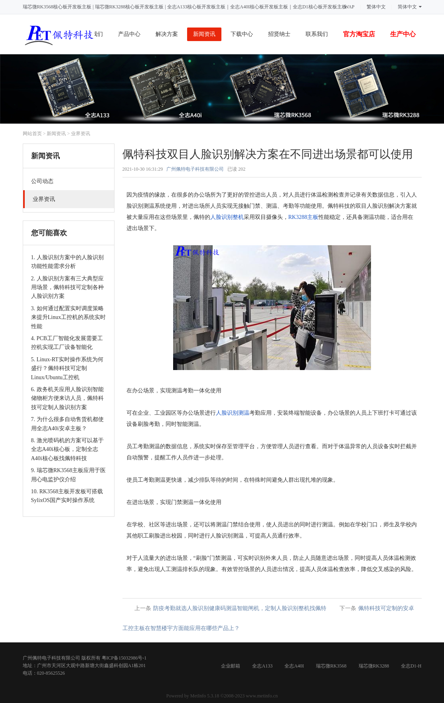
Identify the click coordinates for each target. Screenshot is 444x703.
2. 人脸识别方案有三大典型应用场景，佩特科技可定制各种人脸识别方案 (67, 287)
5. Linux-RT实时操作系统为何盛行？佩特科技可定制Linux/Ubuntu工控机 (67, 368)
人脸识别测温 (232, 413)
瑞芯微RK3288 (374, 666)
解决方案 (167, 34)
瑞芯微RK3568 (331, 666)
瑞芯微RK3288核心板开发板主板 (129, 7)
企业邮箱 (230, 666)
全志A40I (294, 666)
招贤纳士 (279, 34)
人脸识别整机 (227, 217)
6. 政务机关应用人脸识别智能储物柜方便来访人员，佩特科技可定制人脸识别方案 (67, 398)
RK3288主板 (303, 217)
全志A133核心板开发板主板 (196, 7)
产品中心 (129, 34)
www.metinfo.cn (262, 696)
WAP (349, 7)
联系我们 (317, 34)
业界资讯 (80, 133)
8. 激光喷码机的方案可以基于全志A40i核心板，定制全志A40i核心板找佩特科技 (67, 449)
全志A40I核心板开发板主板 (259, 7)
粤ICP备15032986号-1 (124, 658)
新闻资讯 (204, 34)
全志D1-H (411, 666)
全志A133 (262, 666)
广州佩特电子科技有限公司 (195, 169)
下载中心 (242, 34)
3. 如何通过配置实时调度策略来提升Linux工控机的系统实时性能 (68, 317)
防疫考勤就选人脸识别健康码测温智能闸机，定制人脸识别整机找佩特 (239, 608)
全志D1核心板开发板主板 (320, 7)
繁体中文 (376, 7)
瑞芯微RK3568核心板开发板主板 (57, 7)
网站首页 (32, 133)
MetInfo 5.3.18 (204, 696)
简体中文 (410, 7)
